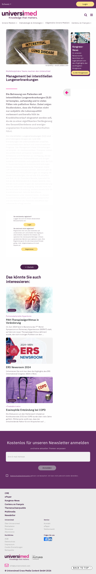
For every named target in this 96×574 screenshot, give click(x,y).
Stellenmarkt (49, 529)
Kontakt (47, 523)
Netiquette (9, 550)
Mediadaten (9, 526)
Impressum (9, 544)
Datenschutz (10, 541)
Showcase (9, 529)
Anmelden (47, 468)
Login (85, 4)
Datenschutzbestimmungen (20, 476)
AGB (6, 539)
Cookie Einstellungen (13, 547)
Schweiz (6, 4)
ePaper (47, 526)
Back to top (82, 568)
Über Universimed (12, 523)
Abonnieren (9, 532)
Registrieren (29, 249)
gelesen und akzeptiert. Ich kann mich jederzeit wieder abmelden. (44, 476)
